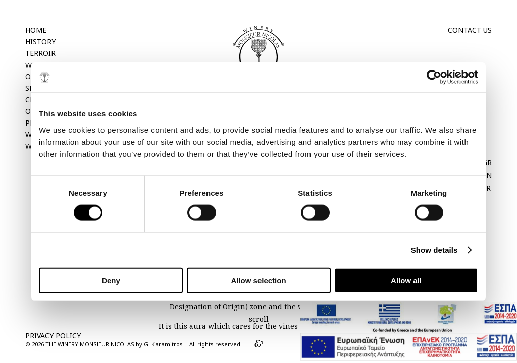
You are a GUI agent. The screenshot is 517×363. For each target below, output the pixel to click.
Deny (110, 280)
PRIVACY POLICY (53, 335)
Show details (434, 250)
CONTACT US (470, 30)
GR (487, 162)
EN (487, 175)
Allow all (406, 280)
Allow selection (258, 280)
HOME (35, 30)
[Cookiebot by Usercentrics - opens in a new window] (434, 77)
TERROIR (40, 53)
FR (486, 188)
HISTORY (40, 41)
